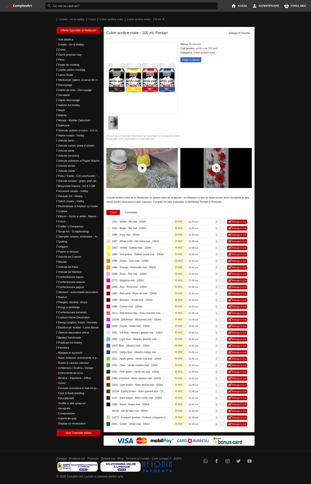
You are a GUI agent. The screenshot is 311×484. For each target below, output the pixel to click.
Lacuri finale (65, 74)
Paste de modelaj (68, 64)
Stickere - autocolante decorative (78, 292)
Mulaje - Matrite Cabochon (74, 120)
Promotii (92, 458)
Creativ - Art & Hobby (71, 44)
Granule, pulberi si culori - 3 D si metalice (83, 130)
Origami (63, 246)
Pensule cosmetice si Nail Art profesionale (83, 388)
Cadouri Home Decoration (74, 317)
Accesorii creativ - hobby (73, 191)
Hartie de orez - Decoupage (75, 90)
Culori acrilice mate (204, 52)
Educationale (66, 398)
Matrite (62, 115)
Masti (61, 110)
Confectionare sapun (70, 277)
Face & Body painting (71, 393)
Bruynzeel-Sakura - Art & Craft (76, 186)
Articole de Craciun (69, 256)
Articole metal (66, 170)
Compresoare (66, 413)
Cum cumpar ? (161, 458)
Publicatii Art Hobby (70, 342)
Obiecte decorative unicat (73, 332)
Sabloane (64, 125)
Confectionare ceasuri (71, 282)
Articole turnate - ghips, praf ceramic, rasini (84, 181)
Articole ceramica (68, 155)
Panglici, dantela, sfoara (72, 302)
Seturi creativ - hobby (71, 201)
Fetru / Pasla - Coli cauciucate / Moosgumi (84, 175)
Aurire (62, 383)
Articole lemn (66, 140)
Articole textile (66, 165)
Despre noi (108, 458)
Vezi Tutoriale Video (78, 433)
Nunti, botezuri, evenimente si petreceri (82, 357)
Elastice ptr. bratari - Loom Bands (78, 327)
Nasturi (62, 297)
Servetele (64, 95)
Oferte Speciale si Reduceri (78, 30)
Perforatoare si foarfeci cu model (78, 206)
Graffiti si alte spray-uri (72, 403)
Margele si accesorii (70, 352)
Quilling (62, 241)
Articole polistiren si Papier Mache (78, 160)
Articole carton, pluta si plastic (76, 145)
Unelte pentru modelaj (71, 69)
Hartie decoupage (69, 100)
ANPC (177, 458)
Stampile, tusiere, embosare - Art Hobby (82, 236)
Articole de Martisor (70, 271)
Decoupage (65, 85)
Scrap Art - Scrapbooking (73, 231)
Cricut (61, 221)
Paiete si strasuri (68, 251)
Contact (61, 458)
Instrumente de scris (70, 373)
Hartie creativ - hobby (71, 135)
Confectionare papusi (71, 287)
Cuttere (62, 211)
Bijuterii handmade (69, 337)
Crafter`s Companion (71, 226)
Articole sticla (66, 150)
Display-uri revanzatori (71, 423)
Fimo (61, 59)
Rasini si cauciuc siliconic (73, 362)
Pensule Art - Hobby (70, 196)
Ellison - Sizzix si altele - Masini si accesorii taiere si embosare (96, 216)
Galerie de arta (67, 418)
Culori (61, 49)
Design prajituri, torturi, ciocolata (77, 322)
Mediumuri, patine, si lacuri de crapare (81, 79)
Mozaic (62, 261)
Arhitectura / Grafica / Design (75, 367)
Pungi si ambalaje (69, 307)
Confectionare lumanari (72, 312)
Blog (120, 458)
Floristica (63, 347)
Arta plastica (65, 39)
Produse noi (77, 458)
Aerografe (64, 408)
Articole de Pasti (68, 266)
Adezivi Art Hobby (69, 105)
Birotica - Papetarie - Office (74, 378)
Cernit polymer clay (70, 54)
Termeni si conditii (137, 458)
